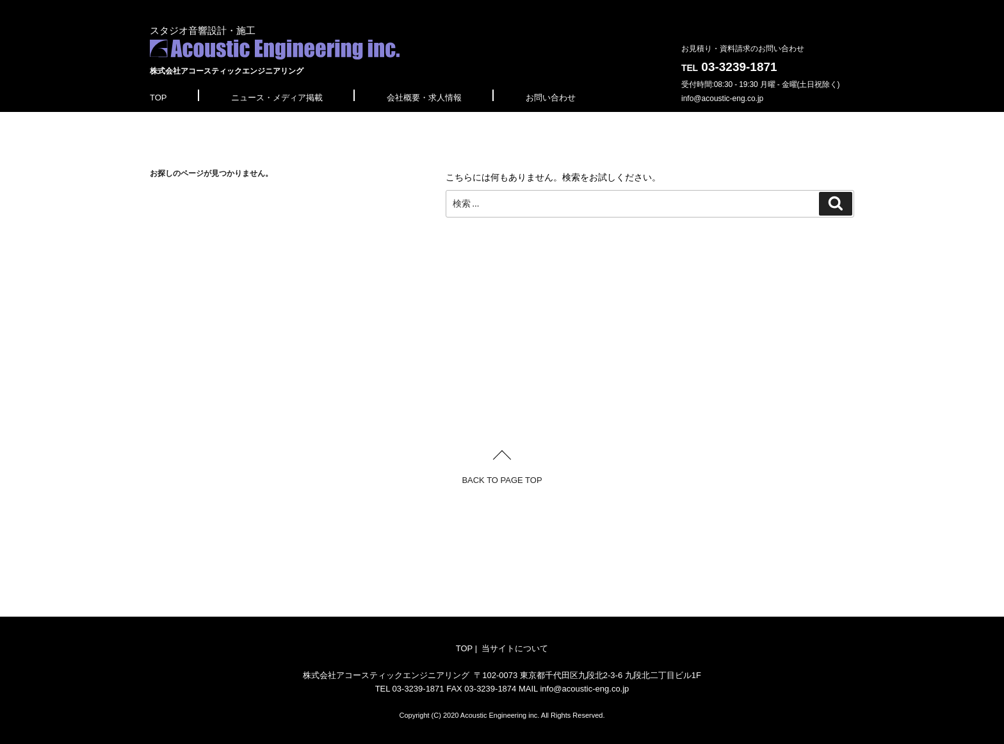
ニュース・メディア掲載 (277, 97)
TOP (158, 97)
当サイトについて (515, 648)
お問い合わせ (551, 97)
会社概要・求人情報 (424, 97)
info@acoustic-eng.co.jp (722, 98)
